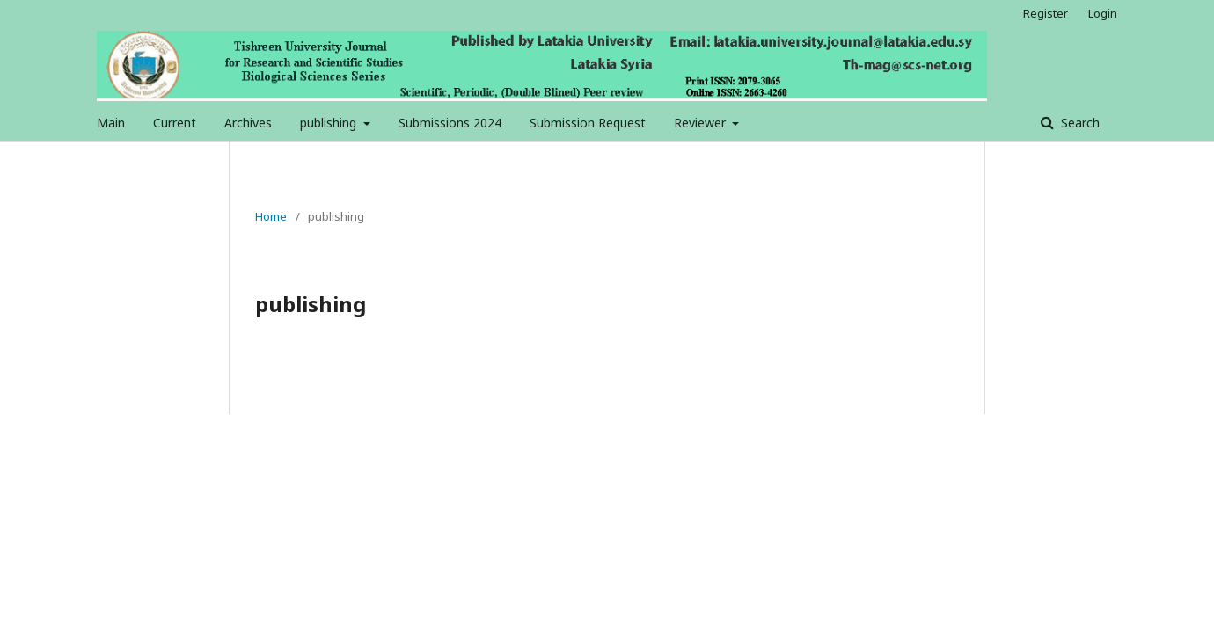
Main (111, 122)
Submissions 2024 (450, 122)
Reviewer (701, 122)
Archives (248, 122)
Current (174, 122)
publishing (330, 122)
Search (1078, 122)
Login (1102, 13)
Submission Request (588, 122)
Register (1045, 13)
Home (271, 216)
